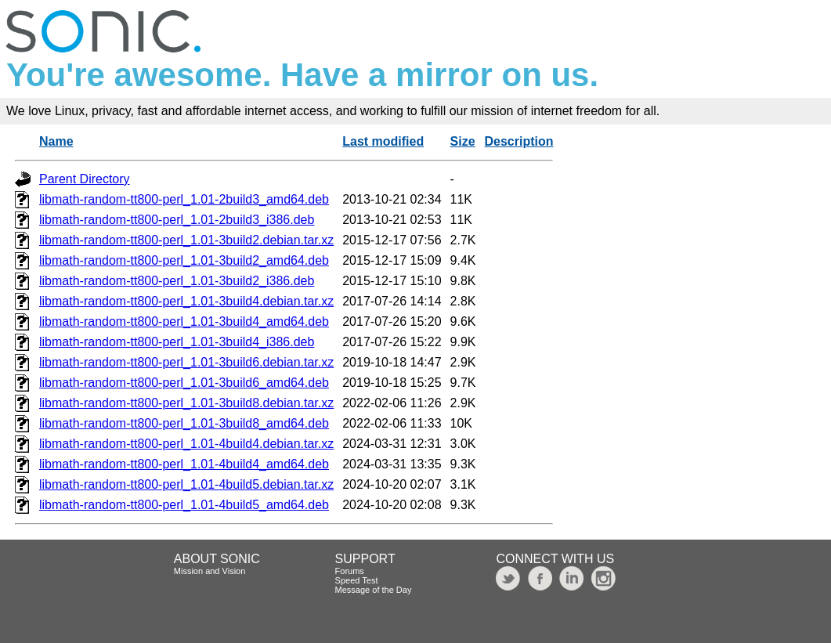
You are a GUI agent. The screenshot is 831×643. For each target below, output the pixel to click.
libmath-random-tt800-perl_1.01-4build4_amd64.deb (184, 464)
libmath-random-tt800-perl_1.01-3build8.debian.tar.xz (186, 403)
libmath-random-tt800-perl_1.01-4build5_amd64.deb (184, 504)
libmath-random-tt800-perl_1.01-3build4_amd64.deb (184, 321)
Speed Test (356, 580)
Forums (349, 571)
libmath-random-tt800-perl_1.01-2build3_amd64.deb (184, 199)
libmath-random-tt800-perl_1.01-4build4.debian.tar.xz (186, 443)
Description (518, 141)
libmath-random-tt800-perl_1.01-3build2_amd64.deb (184, 260)
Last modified (383, 141)
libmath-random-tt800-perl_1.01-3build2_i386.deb (176, 280)
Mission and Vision (210, 571)
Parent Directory (84, 179)
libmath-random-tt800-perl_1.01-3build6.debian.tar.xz (186, 362)
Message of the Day (373, 589)
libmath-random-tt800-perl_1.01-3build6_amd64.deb (184, 382)
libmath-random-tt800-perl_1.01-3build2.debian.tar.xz (186, 240)
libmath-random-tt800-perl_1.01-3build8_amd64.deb (184, 423)
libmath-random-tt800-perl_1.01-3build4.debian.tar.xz (186, 301)
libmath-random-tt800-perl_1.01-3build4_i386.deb (176, 342)
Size (462, 141)
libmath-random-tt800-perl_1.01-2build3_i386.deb (176, 219)
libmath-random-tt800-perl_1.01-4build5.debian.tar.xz (186, 484)
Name (56, 141)
